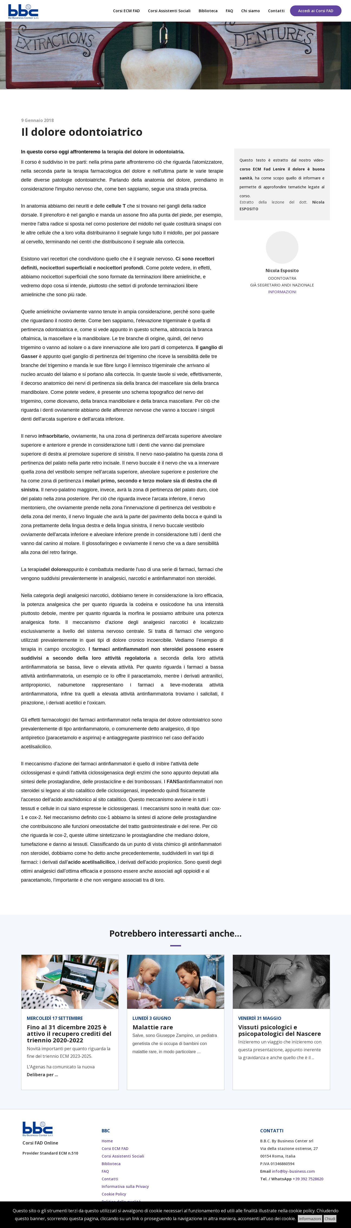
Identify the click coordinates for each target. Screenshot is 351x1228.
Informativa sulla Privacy (125, 1186)
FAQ (229, 10)
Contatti (276, 10)
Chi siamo (250, 10)
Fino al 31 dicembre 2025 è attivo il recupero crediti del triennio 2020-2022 (69, 1033)
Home (107, 1140)
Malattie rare (153, 1027)
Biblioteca (208, 10)
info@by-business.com (293, 1171)
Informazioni (282, 291)
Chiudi (330, 1218)
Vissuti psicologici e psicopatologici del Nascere (279, 1030)
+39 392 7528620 (308, 1178)
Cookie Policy (114, 1194)
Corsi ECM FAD (126, 10)
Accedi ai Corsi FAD (315, 10)
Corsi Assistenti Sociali (169, 10)
